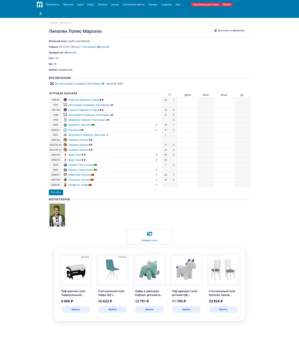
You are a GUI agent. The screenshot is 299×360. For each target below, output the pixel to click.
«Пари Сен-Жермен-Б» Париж (84, 100)
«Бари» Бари (74, 154)
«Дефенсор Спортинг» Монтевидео (87, 120)
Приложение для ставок (206, 4)
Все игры (56, 192)
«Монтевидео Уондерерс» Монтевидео (89, 105)
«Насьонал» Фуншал (79, 179)
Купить (76, 309)
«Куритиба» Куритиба (79, 125)
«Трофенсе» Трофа (78, 185)
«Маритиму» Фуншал (79, 175)
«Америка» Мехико (78, 140)
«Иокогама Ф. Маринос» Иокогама (86, 135)
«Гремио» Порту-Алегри (80, 165)
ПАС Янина (74, 130)
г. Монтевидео (88, 47)
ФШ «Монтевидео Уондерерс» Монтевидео (78, 83)
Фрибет (227, 4)
